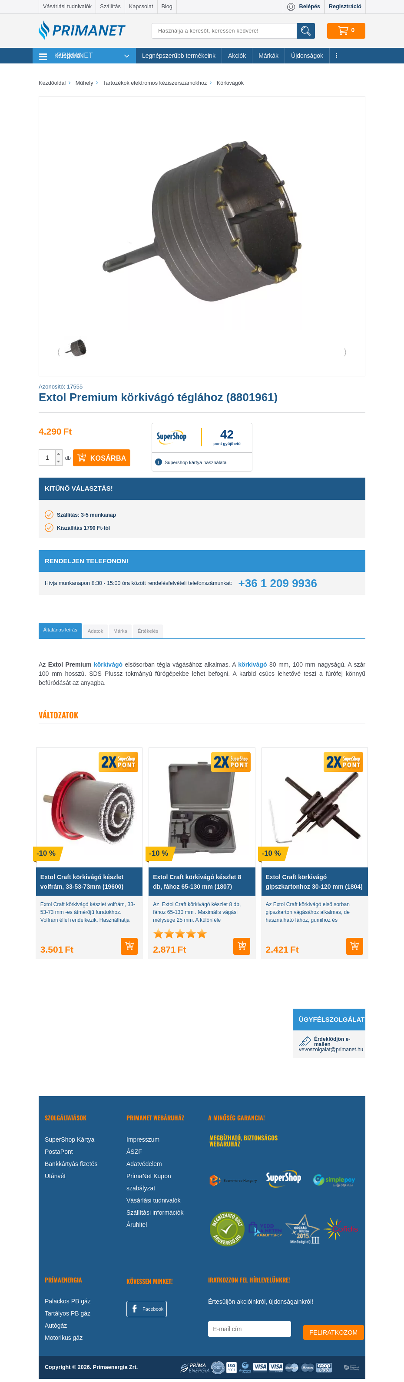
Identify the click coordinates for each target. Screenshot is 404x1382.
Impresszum (142, 1142)
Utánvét (55, 1178)
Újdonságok (307, 55)
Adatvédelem (144, 1166)
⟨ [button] (58, 352)
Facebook (146, 1311)
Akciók (237, 55)
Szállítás (110, 6)
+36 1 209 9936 (277, 583)
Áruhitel (136, 1227)
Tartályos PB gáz (67, 1316)
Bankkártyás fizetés (71, 1166)
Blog (167, 6)
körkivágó (108, 667)
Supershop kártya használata (190, 462)
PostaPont (59, 1154)
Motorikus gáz (64, 1340)
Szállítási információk (155, 1215)
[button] (59, 454)
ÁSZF (134, 1154)
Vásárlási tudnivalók (67, 6)
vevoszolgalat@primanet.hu (331, 1053)
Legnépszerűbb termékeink (178, 55)
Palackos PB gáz (68, 1304)
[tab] (74, 632)
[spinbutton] (47, 457)
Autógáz (56, 1328)
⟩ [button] (345, 352)
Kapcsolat (141, 6)
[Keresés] (233, 31)
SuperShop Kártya (69, 1142)
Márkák (268, 55)
